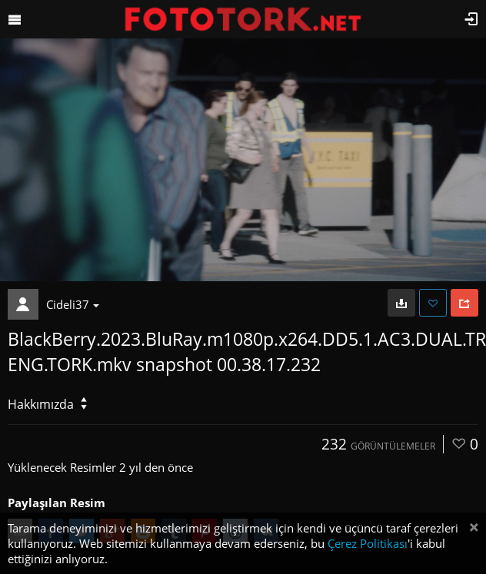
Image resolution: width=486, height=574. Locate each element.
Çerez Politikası (368, 543)
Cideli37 (72, 304)
